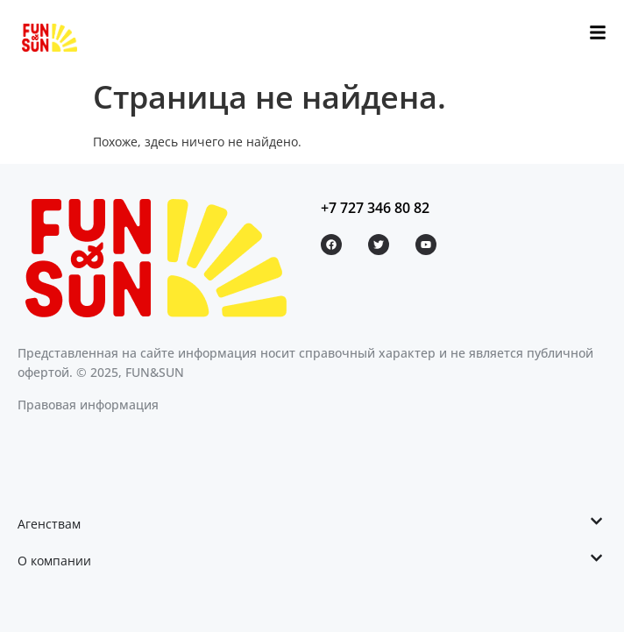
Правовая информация (88, 404)
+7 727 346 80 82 (375, 207)
